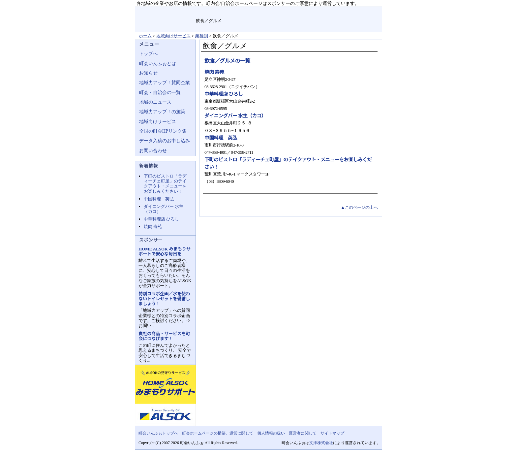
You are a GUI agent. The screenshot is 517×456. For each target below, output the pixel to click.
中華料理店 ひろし (223, 94)
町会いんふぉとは (157, 63)
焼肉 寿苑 (214, 72)
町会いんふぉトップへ (158, 433)
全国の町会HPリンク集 (163, 131)
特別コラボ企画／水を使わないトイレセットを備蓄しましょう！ (164, 298)
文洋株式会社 (321, 442)
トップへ (148, 53)
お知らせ (148, 73)
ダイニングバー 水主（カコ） (235, 115)
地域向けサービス (173, 35)
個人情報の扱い (271, 433)
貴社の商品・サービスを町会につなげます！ (164, 336)
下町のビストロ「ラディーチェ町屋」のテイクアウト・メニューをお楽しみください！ (165, 183)
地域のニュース (155, 102)
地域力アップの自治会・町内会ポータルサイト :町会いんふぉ (165, 19)
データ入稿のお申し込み (164, 140)
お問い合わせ (153, 150)
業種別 (201, 35)
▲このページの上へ (359, 207)
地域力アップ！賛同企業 (164, 82)
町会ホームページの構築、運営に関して (217, 433)
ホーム (145, 35)
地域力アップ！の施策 (162, 111)
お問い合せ (336, 11)
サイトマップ (366, 11)
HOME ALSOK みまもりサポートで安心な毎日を (164, 251)
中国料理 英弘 (220, 138)
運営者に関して (303, 433)
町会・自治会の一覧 (160, 92)
